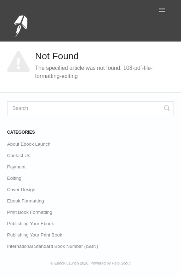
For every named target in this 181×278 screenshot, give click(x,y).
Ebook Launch (67, 263)
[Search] (90, 108)
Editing (14, 178)
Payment (16, 166)
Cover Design (21, 189)
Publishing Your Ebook (30, 223)
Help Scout (121, 263)
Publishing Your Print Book (34, 235)
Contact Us (18, 155)
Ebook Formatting (25, 201)
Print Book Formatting (29, 212)
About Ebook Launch (28, 144)
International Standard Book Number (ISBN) (52, 246)
